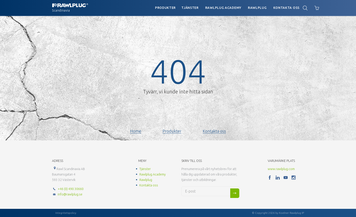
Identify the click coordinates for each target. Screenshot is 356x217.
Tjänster (190, 8)
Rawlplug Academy (223, 8)
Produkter (165, 8)
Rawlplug (257, 8)
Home (135, 131)
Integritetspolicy (65, 212)
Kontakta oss (286, 8)
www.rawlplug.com (281, 169)
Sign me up (234, 193)
